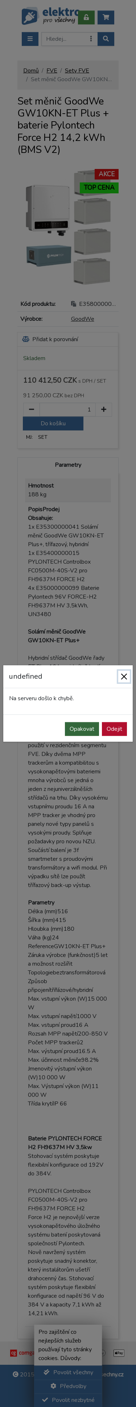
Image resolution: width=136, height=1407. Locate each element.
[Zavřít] (124, 676)
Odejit (114, 729)
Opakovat (82, 729)
